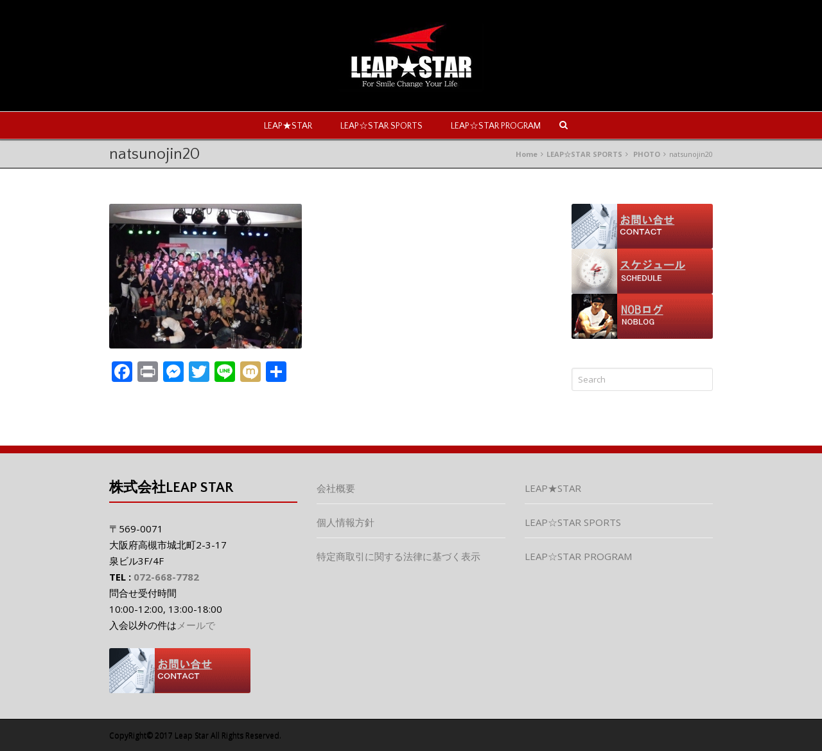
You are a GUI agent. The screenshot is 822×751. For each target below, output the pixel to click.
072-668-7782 (166, 576)
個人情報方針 (345, 522)
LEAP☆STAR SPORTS (381, 126)
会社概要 (336, 488)
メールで (196, 625)
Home (527, 154)
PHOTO (646, 154)
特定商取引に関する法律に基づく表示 (398, 556)
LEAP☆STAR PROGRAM (496, 126)
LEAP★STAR (288, 126)
